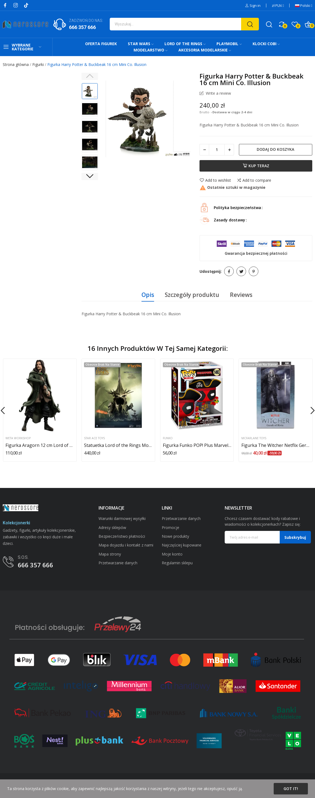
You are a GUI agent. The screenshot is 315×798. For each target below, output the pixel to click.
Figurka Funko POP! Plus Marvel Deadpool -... (197, 445)
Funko (168, 438)
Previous (90, 76)
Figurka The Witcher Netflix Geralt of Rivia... (275, 445)
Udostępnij (229, 271)
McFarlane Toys (253, 438)
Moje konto (172, 554)
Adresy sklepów (112, 527)
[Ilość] (216, 149)
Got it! (291, 788)
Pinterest (253, 271)
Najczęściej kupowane (181, 545)
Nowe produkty (175, 536)
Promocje (170, 527)
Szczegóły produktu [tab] (192, 295)
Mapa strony (110, 554)
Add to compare (254, 180)
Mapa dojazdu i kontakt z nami (126, 545)
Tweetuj (241, 271)
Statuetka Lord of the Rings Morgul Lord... (118, 445)
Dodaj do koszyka (275, 149)
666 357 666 (82, 27)
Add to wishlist (215, 180)
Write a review (218, 93)
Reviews (241, 295)
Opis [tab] (147, 295)
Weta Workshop (18, 438)
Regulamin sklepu (177, 562)
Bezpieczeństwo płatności (122, 536)
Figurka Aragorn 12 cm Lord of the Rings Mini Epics (39, 445)
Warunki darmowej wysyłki (122, 518)
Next (90, 176)
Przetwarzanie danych (118, 562)
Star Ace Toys (94, 438)
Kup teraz (256, 165)
